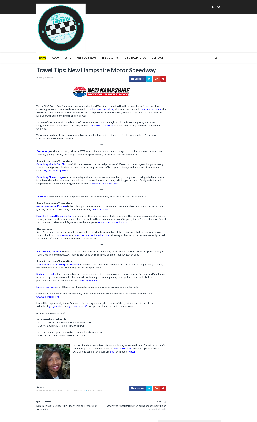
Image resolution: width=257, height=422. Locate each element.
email (121, 346)
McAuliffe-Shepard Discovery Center (48, 210)
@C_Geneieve (49, 301)
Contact (150, 44)
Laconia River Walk (39, 281)
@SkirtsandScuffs (71, 301)
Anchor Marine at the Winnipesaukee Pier (50, 259)
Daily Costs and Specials (56, 165)
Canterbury (35, 145)
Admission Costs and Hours (112, 178)
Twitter (140, 346)
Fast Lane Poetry (123, 343)
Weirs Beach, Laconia (41, 246)
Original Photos (128, 44)
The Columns (102, 44)
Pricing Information (85, 275)
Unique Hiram (88, 385)
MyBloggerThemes (87, 417)
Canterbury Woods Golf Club (44, 158)
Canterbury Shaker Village (42, 171)
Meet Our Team (79, 44)
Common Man (60, 230)
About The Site (54, 44)
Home (35, 44)
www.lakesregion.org (40, 291)
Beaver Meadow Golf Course (44, 200)
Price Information (99, 204)
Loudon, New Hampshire (93, 104)
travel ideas (71, 385)
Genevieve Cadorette (94, 120)
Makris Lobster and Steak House (89, 230)
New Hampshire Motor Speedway (46, 385)
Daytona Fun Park (38, 268)
